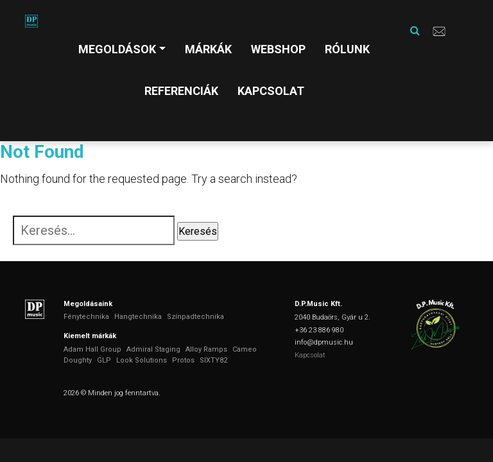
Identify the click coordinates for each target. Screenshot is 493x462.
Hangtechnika (138, 316)
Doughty (78, 360)
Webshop (278, 49)
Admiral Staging (153, 349)
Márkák (208, 49)
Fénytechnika (86, 316)
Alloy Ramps (206, 349)
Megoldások (117, 49)
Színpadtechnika (195, 316)
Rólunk (347, 49)
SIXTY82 (213, 360)
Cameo (244, 349)
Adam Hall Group (92, 349)
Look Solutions (141, 360)
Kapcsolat (271, 91)
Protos (183, 360)
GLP (104, 360)
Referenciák (181, 91)
